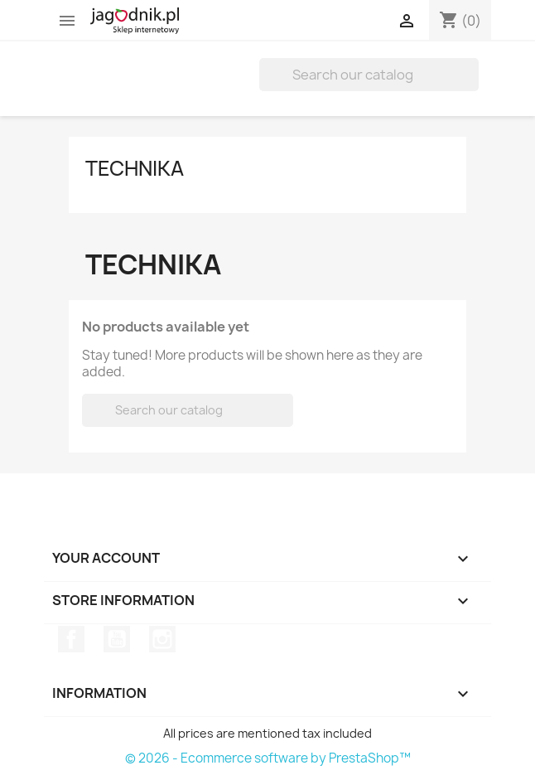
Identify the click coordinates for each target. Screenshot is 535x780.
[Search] (369, 74)
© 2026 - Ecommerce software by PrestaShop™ (268, 758)
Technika (134, 168)
